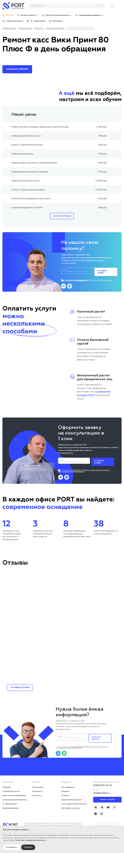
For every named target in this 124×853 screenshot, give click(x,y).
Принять (28, 847)
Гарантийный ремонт (71, 800)
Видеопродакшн (10, 808)
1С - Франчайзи (37, 21)
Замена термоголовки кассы (25, 181)
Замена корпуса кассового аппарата (30, 172)
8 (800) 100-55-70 (102, 785)
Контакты (37, 796)
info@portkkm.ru (101, 793)
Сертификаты (68, 787)
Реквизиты (37, 791)
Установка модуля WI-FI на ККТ (27, 208)
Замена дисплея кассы (23, 154)
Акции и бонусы (28, 15)
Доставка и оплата (70, 808)
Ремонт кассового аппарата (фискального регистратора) (40, 127)
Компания (57, 21)
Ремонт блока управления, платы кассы (31, 199)
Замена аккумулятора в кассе (26, 136)
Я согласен (87, 280)
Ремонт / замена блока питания (27, 145)
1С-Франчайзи (9, 804)
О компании (37, 787)
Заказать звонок (107, 799)
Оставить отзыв (20, 688)
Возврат (65, 791)
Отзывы (65, 796)
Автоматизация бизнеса (57, 15)
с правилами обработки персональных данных (93, 280)
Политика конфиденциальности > (30, 840)
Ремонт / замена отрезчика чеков (28, 190)
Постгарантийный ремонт (74, 804)
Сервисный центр (14, 21)
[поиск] (66, 6)
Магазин (6, 787)
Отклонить (11, 847)
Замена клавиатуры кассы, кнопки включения (34, 163)
